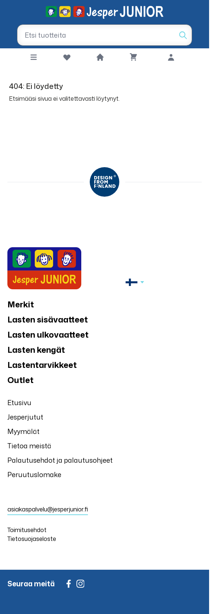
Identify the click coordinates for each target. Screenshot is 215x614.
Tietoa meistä (29, 446)
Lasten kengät (36, 349)
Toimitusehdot (27, 530)
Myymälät (23, 431)
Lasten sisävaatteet (47, 319)
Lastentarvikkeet (42, 364)
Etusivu (19, 402)
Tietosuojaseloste (31, 539)
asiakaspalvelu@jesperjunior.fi (47, 509)
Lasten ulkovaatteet (48, 334)
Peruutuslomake (34, 474)
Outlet (20, 380)
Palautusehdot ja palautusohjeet (60, 460)
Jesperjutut (25, 417)
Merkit (20, 304)
